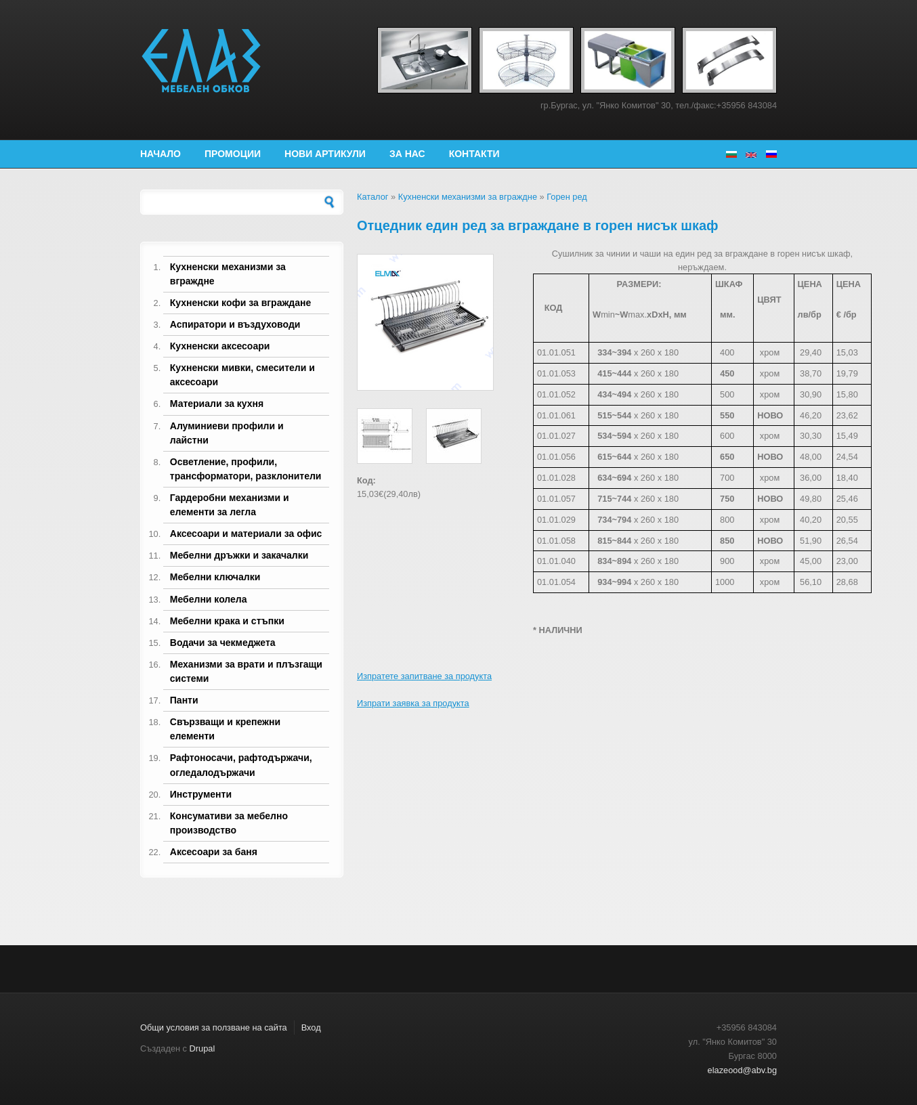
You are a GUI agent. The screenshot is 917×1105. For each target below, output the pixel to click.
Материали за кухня (216, 403)
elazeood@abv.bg (742, 1070)
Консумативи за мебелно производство (229, 823)
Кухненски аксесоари (220, 346)
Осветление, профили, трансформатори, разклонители (246, 468)
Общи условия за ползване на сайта (213, 1027)
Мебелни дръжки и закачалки (239, 555)
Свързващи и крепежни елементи (225, 728)
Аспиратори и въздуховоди (235, 324)
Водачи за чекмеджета (223, 642)
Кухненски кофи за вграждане (240, 302)
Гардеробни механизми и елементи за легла (229, 504)
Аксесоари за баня (213, 851)
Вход (311, 1027)
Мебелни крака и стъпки (227, 620)
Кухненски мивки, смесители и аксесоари (242, 374)
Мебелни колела (208, 599)
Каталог (373, 197)
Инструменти (201, 794)
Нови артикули (325, 153)
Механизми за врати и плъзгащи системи (246, 671)
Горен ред (567, 197)
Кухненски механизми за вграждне (228, 273)
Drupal (202, 1048)
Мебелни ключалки (215, 576)
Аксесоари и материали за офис (246, 533)
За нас (407, 153)
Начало (160, 153)
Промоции (233, 153)
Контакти (474, 153)
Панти (184, 700)
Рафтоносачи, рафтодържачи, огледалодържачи (241, 764)
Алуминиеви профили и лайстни (227, 433)
